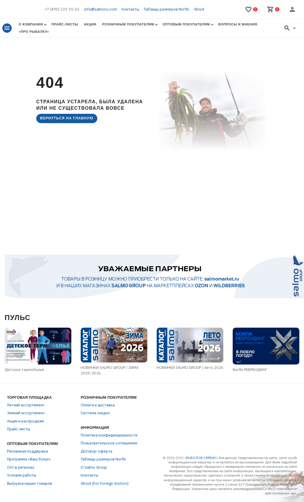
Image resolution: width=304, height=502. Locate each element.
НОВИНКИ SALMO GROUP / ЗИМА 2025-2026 (110, 370)
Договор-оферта (96, 451)
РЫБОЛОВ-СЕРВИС (201, 458)
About (199, 9)
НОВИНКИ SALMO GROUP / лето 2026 (190, 367)
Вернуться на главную (67, 118)
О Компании (31, 24)
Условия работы (21, 475)
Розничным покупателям (128, 24)
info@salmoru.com (100, 9)
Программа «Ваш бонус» (29, 459)
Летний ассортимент (26, 405)
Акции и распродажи (25, 421)
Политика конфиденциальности (109, 435)
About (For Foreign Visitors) (105, 483)
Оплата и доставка (98, 405)
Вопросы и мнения (237, 24)
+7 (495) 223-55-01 (62, 9)
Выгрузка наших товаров (29, 483)
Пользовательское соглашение (109, 443)
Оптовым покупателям (186, 24)
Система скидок (95, 412)
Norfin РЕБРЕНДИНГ (250, 369)
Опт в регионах (20, 467)
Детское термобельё (24, 369)
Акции (90, 24)
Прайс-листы (64, 24)
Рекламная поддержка (27, 451)
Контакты (130, 9)
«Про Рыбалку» (34, 31)
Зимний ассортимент (26, 412)
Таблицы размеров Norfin (166, 9)
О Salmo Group (94, 467)
